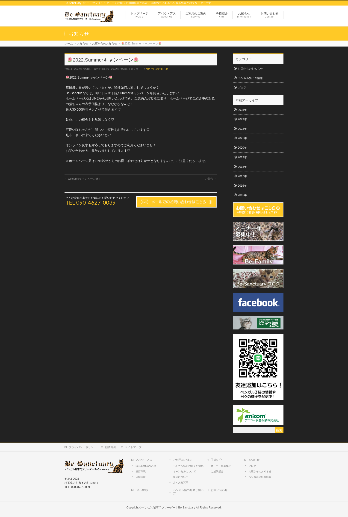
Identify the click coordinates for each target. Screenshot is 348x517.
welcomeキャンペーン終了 (83, 178)
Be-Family (142, 490)
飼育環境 (141, 471)
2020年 (242, 147)
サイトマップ (133, 447)
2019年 (242, 157)
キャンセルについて (184, 471)
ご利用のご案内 (182, 459)
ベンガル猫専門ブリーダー (158, 507)
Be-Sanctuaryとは (146, 465)
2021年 (242, 138)
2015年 (242, 195)
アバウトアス (144, 459)
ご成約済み (217, 471)
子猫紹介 (216, 459)
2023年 (242, 119)
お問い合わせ (219, 490)
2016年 (242, 185)
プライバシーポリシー (82, 447)
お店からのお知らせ (156, 69)
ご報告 (211, 178)
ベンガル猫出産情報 (250, 78)
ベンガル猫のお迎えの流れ (188, 465)
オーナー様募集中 (221, 465)
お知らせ (254, 459)
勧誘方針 (110, 447)
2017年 (242, 176)
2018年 (242, 166)
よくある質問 (180, 482)
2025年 (242, 110)
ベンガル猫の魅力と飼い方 (188, 491)
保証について (180, 477)
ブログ (242, 87)
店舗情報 (141, 477)
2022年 (242, 128)
